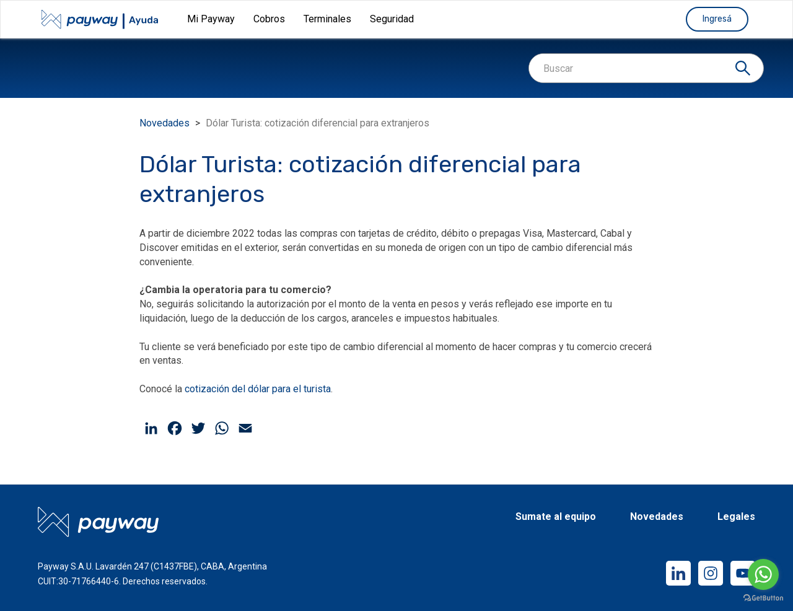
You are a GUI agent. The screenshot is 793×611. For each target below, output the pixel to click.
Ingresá (717, 19)
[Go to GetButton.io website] (763, 598)
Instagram (710, 573)
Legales (736, 517)
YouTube (742, 573)
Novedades (164, 123)
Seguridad (392, 19)
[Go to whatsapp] (763, 574)
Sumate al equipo (555, 517)
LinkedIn (678, 573)
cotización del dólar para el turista (258, 389)
